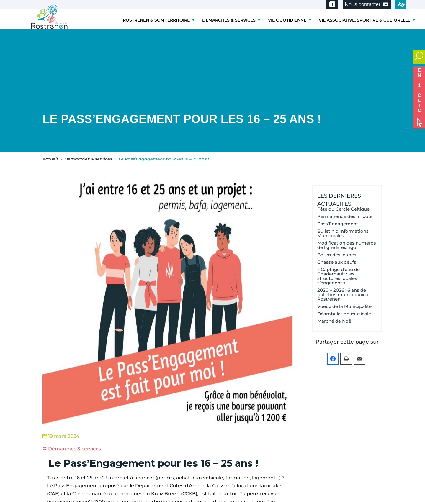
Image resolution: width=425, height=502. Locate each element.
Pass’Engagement (337, 224)
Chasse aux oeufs (336, 262)
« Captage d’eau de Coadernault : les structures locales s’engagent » (338, 276)
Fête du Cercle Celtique (343, 209)
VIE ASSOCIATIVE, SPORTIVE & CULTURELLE (364, 20)
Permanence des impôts (344, 216)
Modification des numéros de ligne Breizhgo (346, 245)
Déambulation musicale (344, 313)
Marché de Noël (334, 321)
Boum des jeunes (336, 254)
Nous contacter (362, 4)
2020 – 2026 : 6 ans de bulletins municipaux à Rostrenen (342, 294)
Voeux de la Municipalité (344, 306)
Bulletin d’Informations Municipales (343, 233)
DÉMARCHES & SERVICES (229, 20)
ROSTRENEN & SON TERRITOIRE (156, 20)
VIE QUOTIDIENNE (287, 20)
